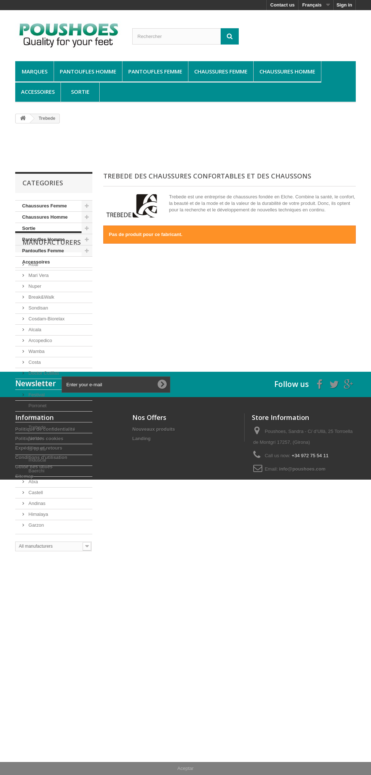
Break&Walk (40, 341)
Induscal (36, 504)
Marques (34, 71)
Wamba (36, 396)
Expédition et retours (38, 701)
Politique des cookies (39, 691)
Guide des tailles (34, 720)
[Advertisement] (185, 147)
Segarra (36, 461)
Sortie (80, 91)
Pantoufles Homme (88, 71)
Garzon (35, 569)
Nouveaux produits (153, 682)
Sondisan (37, 352)
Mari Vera (38, 320)
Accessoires (38, 91)
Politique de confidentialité (45, 682)
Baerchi (36, 515)
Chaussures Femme (220, 71)
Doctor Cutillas (43, 417)
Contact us (282, 5)
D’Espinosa (39, 428)
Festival (36, 439)
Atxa (32, 526)
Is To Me (36, 493)
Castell (35, 537)
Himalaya (37, 558)
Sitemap (24, 729)
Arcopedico (39, 385)
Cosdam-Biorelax (45, 363)
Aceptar (186, 768)
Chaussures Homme (287, 71)
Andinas (36, 548)
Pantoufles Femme (155, 71)
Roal (32, 309)
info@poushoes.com (302, 722)
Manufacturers (51, 289)
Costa (34, 406)
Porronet (36, 450)
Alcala (34, 374)
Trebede (36, 472)
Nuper (34, 330)
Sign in (344, 5)
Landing (141, 691)
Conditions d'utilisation (41, 710)
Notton (34, 482)
